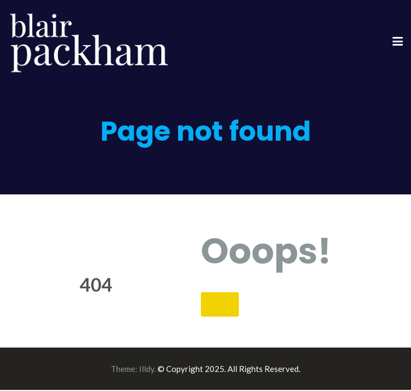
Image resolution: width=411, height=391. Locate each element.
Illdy (146, 369)
